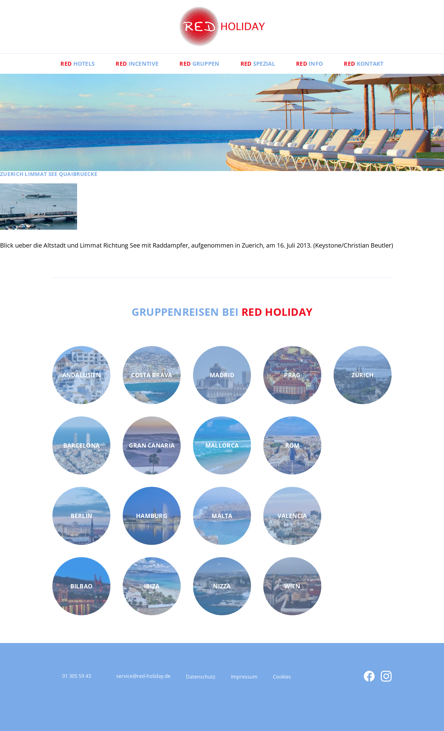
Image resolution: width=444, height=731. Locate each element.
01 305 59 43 (76, 676)
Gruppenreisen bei (222, 312)
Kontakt (363, 63)
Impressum (244, 676)
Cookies (282, 676)
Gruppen (199, 63)
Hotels (77, 63)
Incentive (137, 63)
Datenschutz (201, 676)
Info (309, 63)
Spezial (257, 63)
